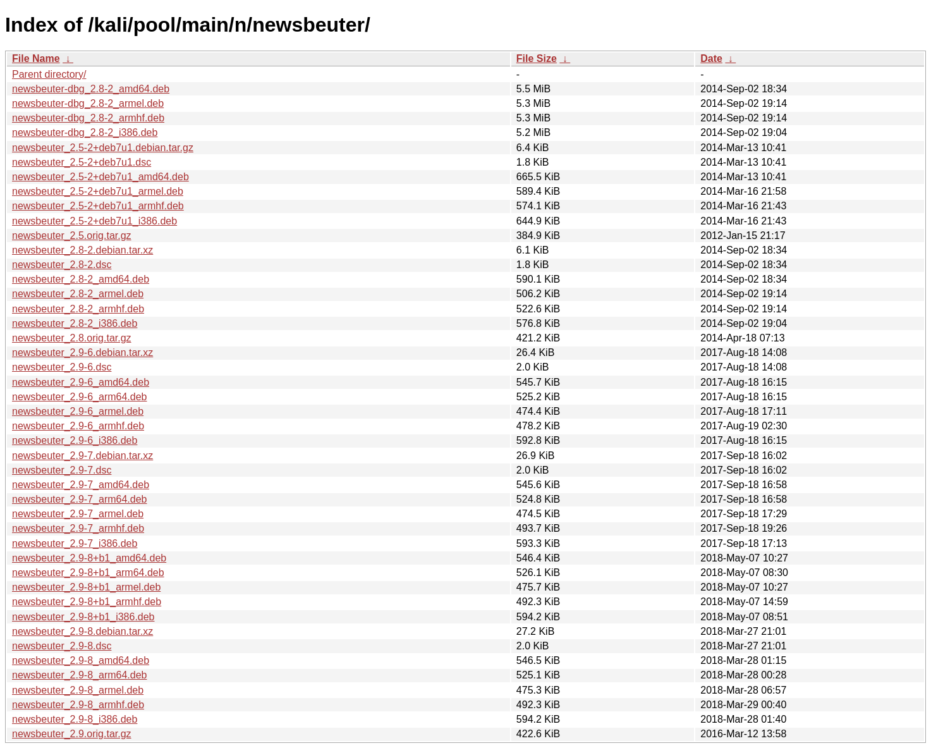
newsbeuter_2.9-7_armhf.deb (78, 528)
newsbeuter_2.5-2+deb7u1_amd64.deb (100, 176)
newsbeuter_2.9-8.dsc (61, 646)
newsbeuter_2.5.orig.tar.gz (71, 235)
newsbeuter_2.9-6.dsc (61, 367)
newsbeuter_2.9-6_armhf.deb (78, 425)
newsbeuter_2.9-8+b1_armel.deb (86, 587)
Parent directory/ (49, 74)
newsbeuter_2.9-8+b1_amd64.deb (89, 558)
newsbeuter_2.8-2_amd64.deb (80, 279)
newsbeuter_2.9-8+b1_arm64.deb (88, 572)
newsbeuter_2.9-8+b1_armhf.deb (86, 601)
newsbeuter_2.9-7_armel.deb (77, 513)
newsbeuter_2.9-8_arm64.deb (79, 675)
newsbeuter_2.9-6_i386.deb (74, 440)
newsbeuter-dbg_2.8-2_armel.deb (88, 103)
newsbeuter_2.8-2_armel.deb (77, 293)
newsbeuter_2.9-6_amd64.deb (80, 382)
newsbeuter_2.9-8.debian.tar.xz (82, 631)
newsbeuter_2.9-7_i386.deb (74, 543)
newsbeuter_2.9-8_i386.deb (74, 719)
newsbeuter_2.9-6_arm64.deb (79, 396)
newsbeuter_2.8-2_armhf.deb (78, 308)
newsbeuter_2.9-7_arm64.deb (79, 499)
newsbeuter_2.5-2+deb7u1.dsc (81, 162)
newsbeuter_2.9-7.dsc (61, 470)
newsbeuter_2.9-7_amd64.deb (80, 484)
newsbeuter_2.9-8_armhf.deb (78, 704)
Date (711, 58)
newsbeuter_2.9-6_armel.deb (77, 411)
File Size (536, 58)
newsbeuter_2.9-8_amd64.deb (80, 660)
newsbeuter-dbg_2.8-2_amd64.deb (90, 88)
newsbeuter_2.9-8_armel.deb (77, 690)
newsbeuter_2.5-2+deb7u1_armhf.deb (98, 205)
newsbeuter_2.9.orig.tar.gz (71, 733)
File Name (36, 58)
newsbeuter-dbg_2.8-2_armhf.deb (88, 118)
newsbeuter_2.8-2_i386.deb (74, 323)
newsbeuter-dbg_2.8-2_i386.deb (84, 132)
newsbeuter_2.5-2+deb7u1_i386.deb (94, 221)
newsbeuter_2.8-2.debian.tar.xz (82, 250)
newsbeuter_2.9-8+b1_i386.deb (83, 616)
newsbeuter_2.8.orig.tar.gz (71, 338)
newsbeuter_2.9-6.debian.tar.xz (82, 352)
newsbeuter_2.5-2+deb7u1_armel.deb (97, 191)
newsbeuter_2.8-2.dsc (61, 264)
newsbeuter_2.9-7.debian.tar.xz (82, 455)
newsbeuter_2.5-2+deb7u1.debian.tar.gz (102, 147)
